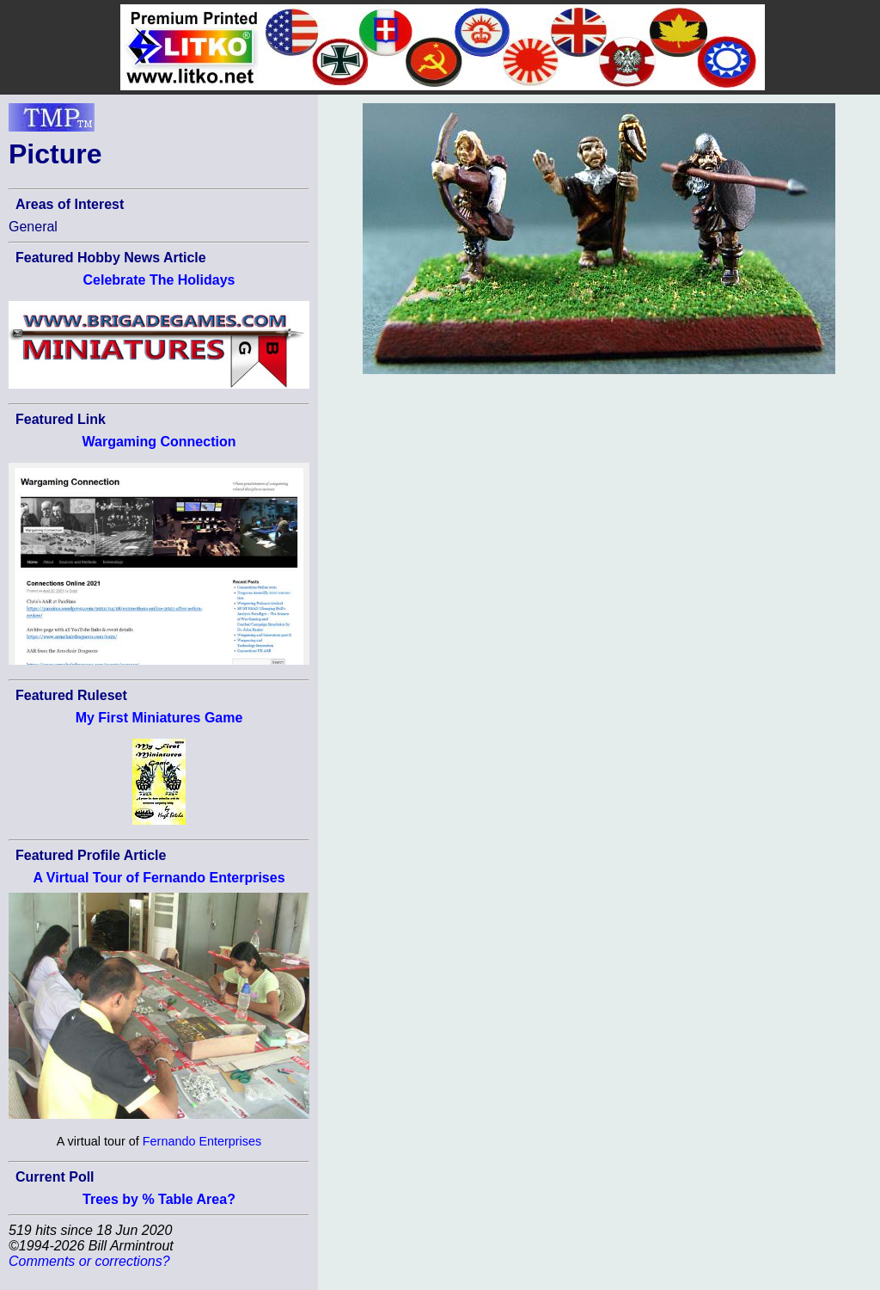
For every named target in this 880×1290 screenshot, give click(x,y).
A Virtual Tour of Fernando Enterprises (158, 877)
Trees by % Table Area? (158, 1199)
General (33, 226)
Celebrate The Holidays (159, 280)
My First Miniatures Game (159, 717)
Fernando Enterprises (202, 1141)
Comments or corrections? (89, 1261)
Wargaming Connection (159, 441)
